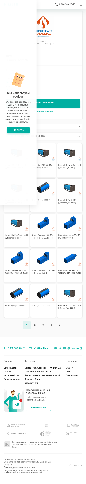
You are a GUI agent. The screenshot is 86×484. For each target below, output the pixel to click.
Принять (43, 260)
